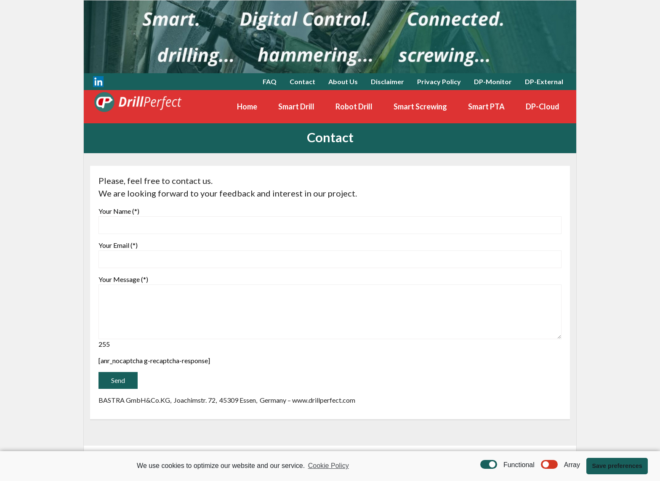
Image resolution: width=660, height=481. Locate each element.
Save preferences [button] (617, 465)
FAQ (270, 81)
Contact (302, 81)
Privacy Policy (439, 81)
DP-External (544, 81)
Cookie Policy (328, 465)
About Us (343, 81)
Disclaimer (387, 81)
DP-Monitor (493, 81)
